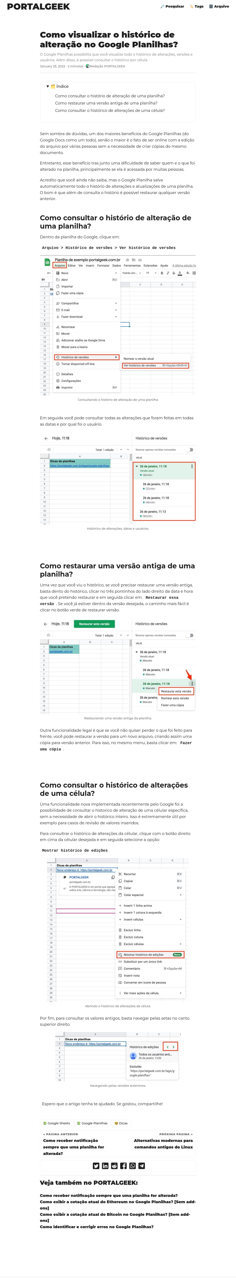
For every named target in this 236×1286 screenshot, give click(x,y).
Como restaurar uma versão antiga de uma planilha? (106, 103)
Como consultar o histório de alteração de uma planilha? (110, 96)
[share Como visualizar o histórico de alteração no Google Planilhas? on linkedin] (105, 1166)
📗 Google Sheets (56, 1123)
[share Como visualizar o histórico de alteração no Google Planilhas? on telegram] (141, 1166)
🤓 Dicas (121, 1123)
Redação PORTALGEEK (107, 66)
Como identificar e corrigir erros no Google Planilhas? (97, 1226)
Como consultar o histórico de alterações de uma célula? (110, 110)
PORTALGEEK (38, 6)
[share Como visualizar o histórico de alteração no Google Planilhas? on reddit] (114, 1166)
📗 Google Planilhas (92, 1123)
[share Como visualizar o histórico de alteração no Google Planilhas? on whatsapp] (132, 1166)
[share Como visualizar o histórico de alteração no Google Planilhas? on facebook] (123, 1166)
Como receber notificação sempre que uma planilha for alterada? (109, 1195)
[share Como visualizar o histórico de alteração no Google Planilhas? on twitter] (96, 1166)
